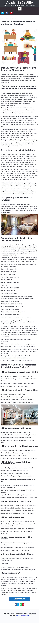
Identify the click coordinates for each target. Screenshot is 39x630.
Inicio (2, 18)
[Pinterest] (11, 13)
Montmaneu (14, 18)
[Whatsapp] (21, 604)
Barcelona (7, 18)
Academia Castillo (19, 2)
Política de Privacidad (22, 615)
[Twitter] (2, 13)
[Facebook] (6, 13)
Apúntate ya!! (19, 599)
